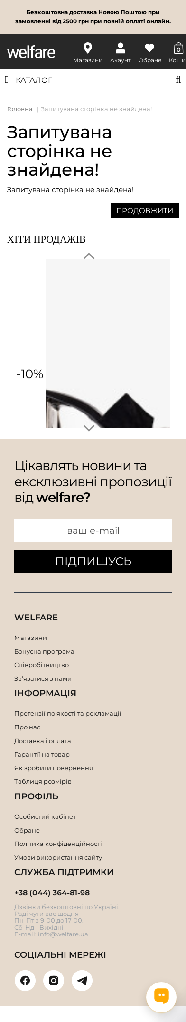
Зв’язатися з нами (43, 678)
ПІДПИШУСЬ (93, 561)
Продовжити (144, 210)
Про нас (27, 727)
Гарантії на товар (42, 754)
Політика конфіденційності (58, 843)
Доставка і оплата (42, 741)
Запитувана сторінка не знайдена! (96, 109)
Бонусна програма (44, 651)
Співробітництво (41, 664)
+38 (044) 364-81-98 (52, 892)
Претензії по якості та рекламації (67, 713)
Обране (27, 830)
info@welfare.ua (63, 934)
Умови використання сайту (58, 857)
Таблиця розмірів (43, 781)
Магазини (30, 637)
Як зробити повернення (53, 768)
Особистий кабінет (45, 816)
